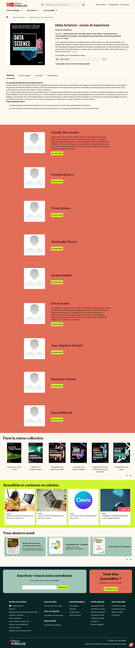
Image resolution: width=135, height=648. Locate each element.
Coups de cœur (16, 606)
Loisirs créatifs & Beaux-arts (19, 621)
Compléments (52, 75)
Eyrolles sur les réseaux (52, 625)
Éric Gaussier (72, 36)
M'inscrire (62, 587)
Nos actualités (49, 10)
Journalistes (73, 606)
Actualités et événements (53, 615)
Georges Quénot (85, 34)
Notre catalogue (13, 10)
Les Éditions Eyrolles (98, 609)
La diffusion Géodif (97, 618)
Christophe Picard (110, 34)
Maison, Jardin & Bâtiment (18, 624)
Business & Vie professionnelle (20, 631)
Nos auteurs (31, 10)
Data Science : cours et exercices (41, 17)
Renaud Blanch (115, 36)
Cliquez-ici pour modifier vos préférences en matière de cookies (105, 644)
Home (7, 17)
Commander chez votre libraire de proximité (72, 64)
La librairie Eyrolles (97, 615)
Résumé (10, 75)
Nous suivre (125, 5)
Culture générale (15, 618)
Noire (66, 38)
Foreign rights (74, 612)
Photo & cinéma (15, 627)
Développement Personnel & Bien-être (23, 612)
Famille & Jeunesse (16, 615)
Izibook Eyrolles (117, 612)
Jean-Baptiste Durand (86, 36)
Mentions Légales (97, 624)
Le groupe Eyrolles (97, 606)
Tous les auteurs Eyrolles (53, 606)
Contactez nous (111, 589)
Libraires (72, 609)
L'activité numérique (98, 612)
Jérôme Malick (60, 36)
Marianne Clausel (102, 36)
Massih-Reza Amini (70, 34)
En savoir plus (57, 153)
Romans (12, 609)
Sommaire (39, 75)
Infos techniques (25, 75)
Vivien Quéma (97, 34)
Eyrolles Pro (95, 621)
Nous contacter (75, 615)
